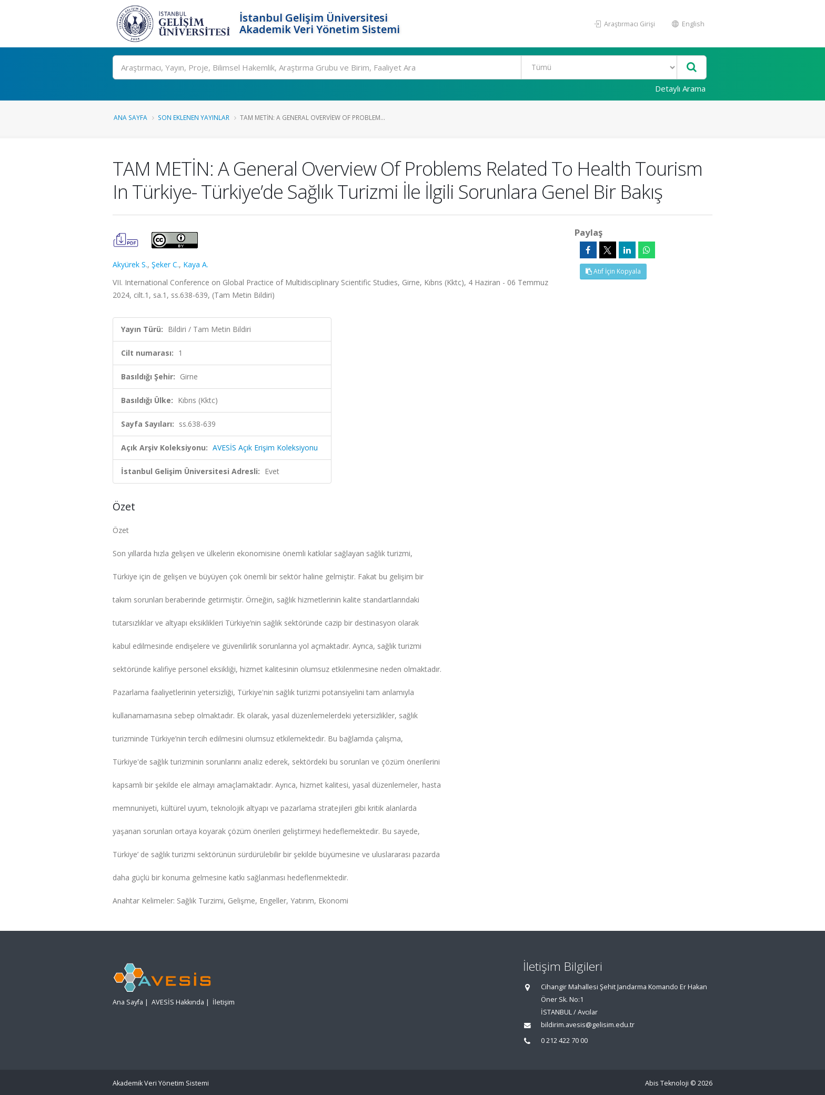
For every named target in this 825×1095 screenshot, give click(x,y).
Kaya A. (195, 264)
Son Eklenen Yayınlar (193, 117)
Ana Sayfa (130, 117)
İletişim (224, 1002)
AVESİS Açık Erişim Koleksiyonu (265, 448)
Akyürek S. (130, 264)
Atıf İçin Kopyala (613, 271)
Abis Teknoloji (667, 1083)
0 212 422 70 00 (564, 1040)
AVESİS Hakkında (178, 1002)
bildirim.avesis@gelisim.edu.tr (588, 1024)
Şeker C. (165, 264)
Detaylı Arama (680, 88)
